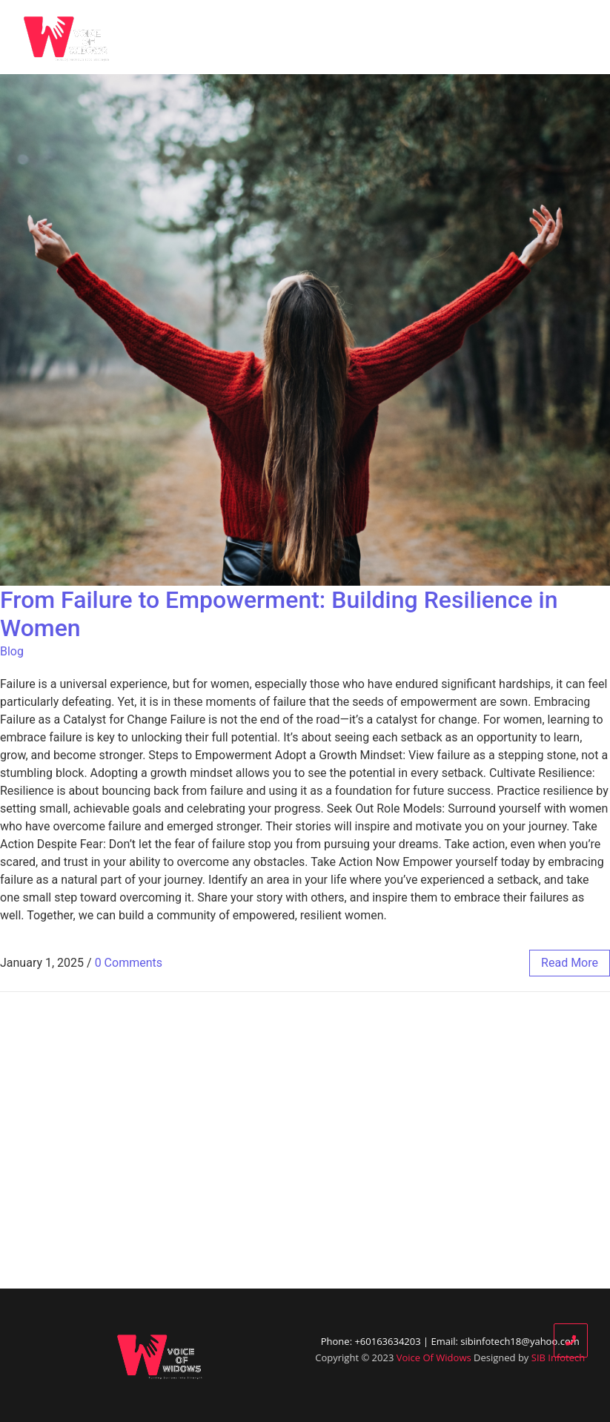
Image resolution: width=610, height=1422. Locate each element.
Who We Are (266, 37)
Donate (483, 37)
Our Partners (405, 37)
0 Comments (128, 963)
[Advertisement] (305, 1140)
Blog (334, 37)
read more (569, 963)
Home (192, 37)
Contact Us (557, 37)
